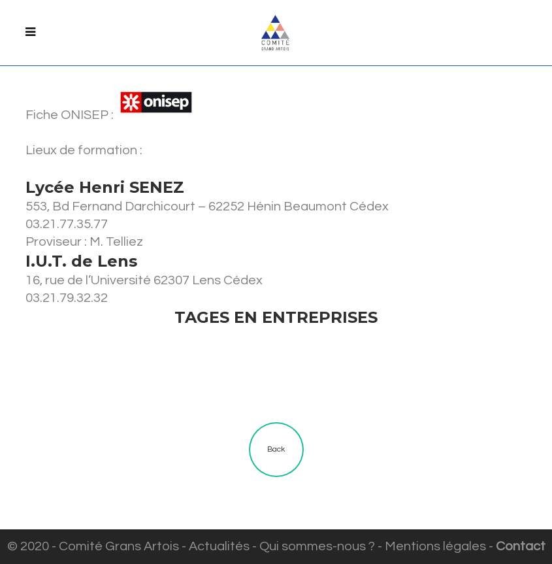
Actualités (219, 546)
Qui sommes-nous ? (317, 546)
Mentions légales (435, 546)
